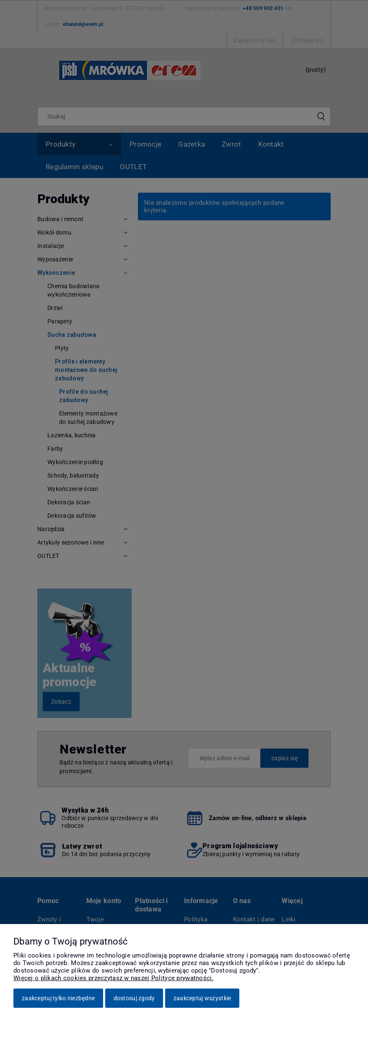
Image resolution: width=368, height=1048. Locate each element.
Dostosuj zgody (134, 998)
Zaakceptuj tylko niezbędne (58, 998)
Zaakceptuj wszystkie (202, 998)
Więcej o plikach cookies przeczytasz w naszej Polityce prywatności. (113, 978)
